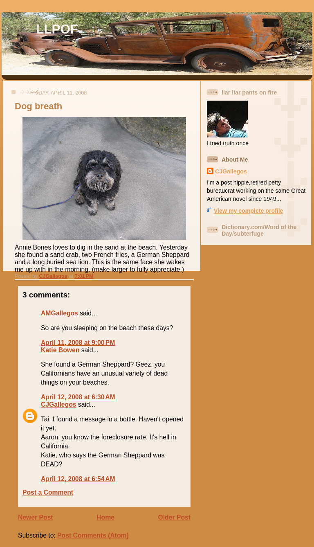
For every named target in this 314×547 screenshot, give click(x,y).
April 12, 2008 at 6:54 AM (78, 478)
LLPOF (57, 29)
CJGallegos (58, 404)
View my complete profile (248, 210)
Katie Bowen (60, 350)
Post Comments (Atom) (93, 535)
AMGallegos (59, 313)
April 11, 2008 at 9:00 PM (78, 342)
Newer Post (35, 517)
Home (105, 517)
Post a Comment (47, 492)
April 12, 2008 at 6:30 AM (78, 397)
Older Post (174, 517)
